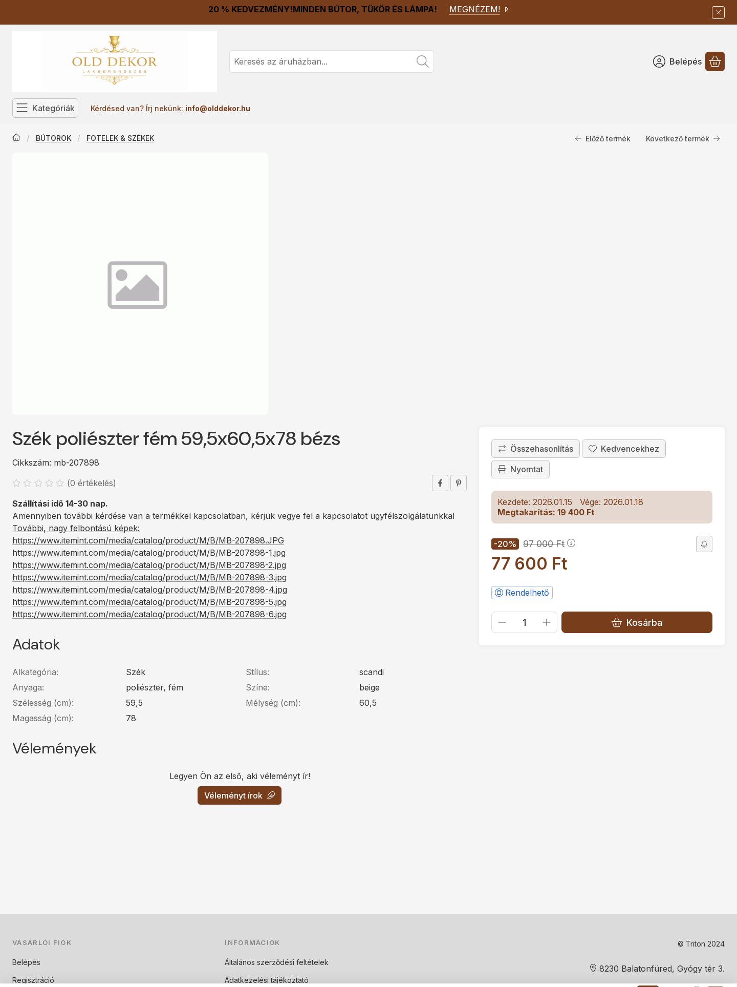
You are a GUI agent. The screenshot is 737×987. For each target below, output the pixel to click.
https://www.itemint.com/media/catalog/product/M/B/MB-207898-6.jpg (149, 614)
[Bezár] (718, 12)
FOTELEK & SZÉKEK (120, 138)
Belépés (26, 962)
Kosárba (637, 622)
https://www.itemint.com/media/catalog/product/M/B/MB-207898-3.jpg (149, 577)
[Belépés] (677, 61)
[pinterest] (458, 483)
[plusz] (546, 622)
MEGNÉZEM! (479, 9)
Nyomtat (520, 469)
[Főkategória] (16, 138)
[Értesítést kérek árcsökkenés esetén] (704, 544)
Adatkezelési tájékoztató (267, 980)
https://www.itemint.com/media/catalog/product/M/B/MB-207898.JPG (148, 540)
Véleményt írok (239, 795)
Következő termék (683, 138)
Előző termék (603, 138)
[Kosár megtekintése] (715, 61)
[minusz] (502, 622)
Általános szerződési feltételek (277, 962)
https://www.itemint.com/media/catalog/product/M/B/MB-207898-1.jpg (149, 553)
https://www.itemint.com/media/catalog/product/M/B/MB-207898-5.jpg (149, 602)
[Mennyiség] (524, 622)
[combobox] (331, 61)
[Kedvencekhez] (624, 448)
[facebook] (440, 483)
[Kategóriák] (45, 108)
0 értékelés (93, 483)
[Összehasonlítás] (535, 448)
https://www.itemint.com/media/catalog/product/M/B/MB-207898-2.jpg (149, 565)
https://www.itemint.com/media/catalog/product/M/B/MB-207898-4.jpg (149, 589)
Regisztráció (33, 980)
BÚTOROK (53, 138)
